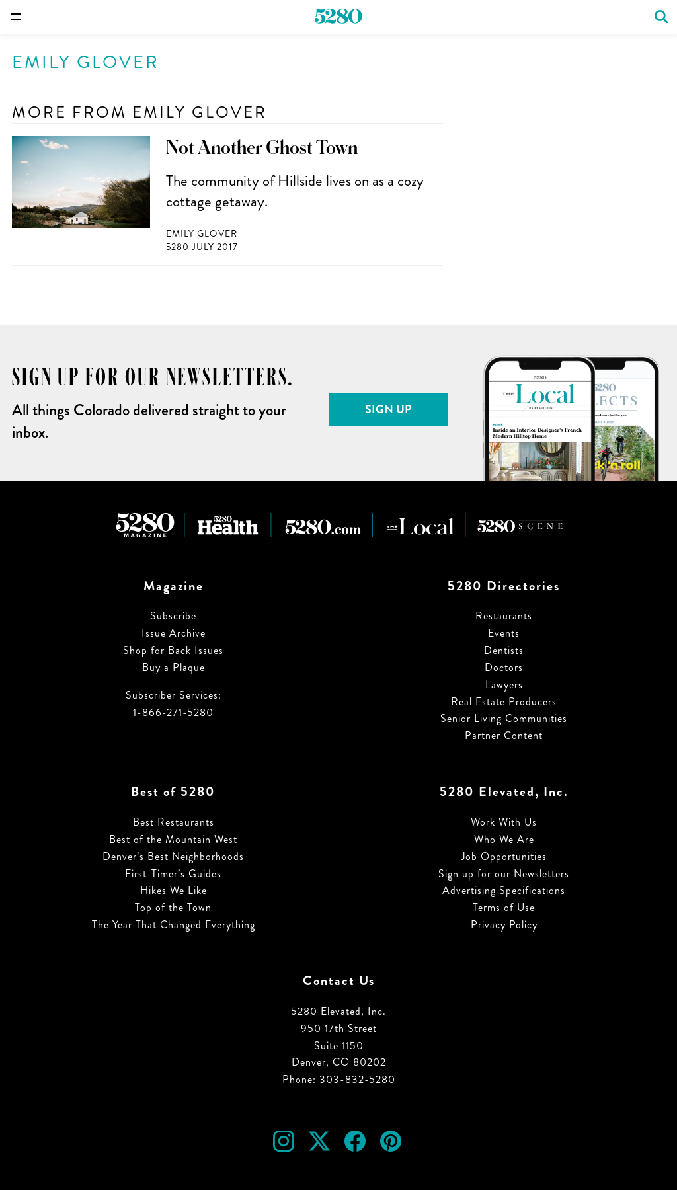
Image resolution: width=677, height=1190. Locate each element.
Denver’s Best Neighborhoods (173, 856)
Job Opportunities (504, 856)
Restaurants (503, 615)
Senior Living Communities (503, 718)
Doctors (504, 667)
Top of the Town (173, 907)
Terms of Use (504, 907)
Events (504, 633)
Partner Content (504, 735)
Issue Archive (173, 633)
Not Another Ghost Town (262, 148)
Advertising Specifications (503, 890)
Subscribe (173, 615)
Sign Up (388, 409)
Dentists (504, 650)
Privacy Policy (504, 924)
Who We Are (504, 839)
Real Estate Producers (504, 701)
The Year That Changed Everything (173, 924)
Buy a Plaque (173, 667)
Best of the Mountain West (173, 839)
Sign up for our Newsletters (503, 873)
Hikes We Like (173, 890)
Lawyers (504, 684)
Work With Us (504, 822)
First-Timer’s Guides (173, 873)
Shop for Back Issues (173, 650)
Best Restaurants (173, 822)
